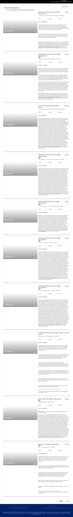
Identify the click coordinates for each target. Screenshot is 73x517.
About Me (69, 1)
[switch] (35, 31)
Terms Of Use (50, 506)
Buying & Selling (57, 1)
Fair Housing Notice (61, 508)
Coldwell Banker (14, 506)
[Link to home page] (1, 1)
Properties (64, 1)
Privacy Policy (57, 506)
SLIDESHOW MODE (65, 6)
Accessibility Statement (49, 508)
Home (52, 1)
